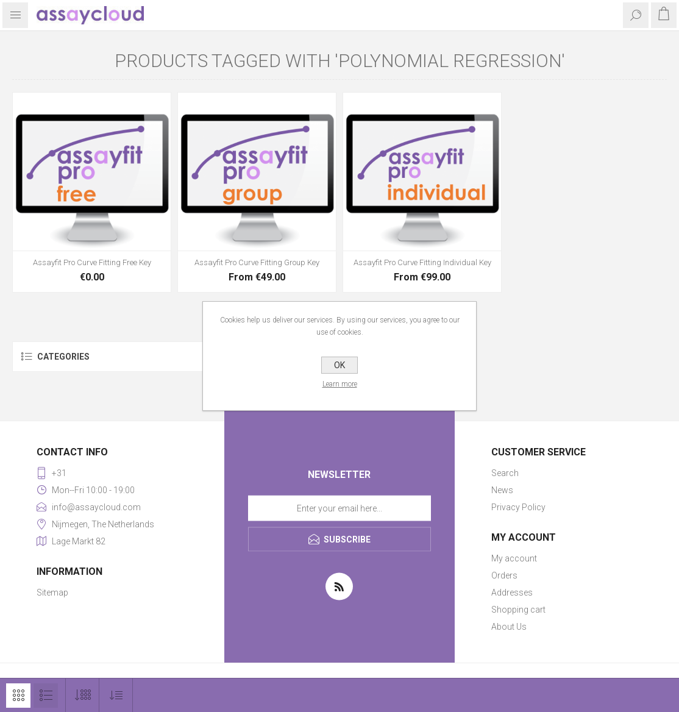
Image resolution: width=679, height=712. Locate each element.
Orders (504, 575)
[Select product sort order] (116, 695)
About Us (509, 627)
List (46, 695)
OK (339, 365)
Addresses (512, 592)
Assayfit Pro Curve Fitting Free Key (92, 262)
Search (505, 473)
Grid (18, 695)
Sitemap (52, 592)
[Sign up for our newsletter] (339, 508)
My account (514, 558)
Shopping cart (518, 609)
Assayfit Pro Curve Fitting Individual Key (422, 262)
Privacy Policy (518, 507)
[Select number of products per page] (82, 695)
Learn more (339, 384)
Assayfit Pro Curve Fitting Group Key (256, 262)
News (502, 490)
